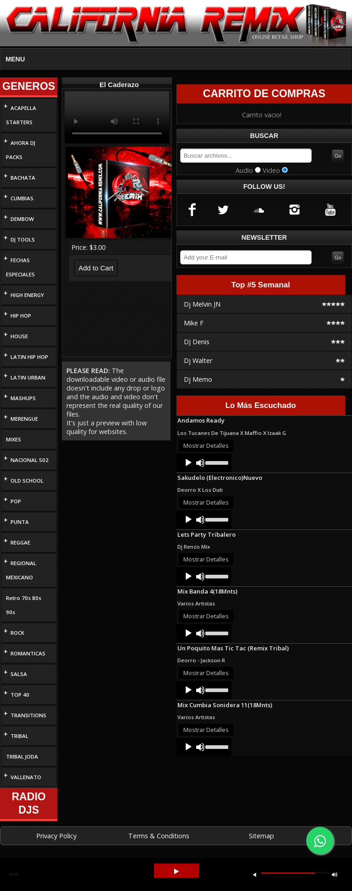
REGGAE (20, 542)
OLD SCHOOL (27, 480)
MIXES (13, 439)
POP (16, 501)
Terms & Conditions (158, 835)
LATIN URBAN (28, 377)
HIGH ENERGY (27, 295)
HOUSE (19, 336)
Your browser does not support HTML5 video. (117, 117)
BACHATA (23, 177)
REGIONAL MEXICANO (21, 570)
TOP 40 (20, 694)
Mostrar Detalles (206, 445)
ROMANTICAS (28, 653)
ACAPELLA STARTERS (21, 115)
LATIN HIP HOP (29, 356)
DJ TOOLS (23, 239)
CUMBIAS (22, 198)
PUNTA (20, 521)
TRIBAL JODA (22, 756)
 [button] (176, 871)
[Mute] (200, 463)
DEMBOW (22, 218)
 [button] (254, 874)
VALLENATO (26, 777)
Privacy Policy (56, 835)
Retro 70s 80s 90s (23, 605)
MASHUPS (23, 398)
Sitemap (261, 835)
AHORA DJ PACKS (20, 149)
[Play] (188, 463)
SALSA (19, 674)
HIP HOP (21, 315)
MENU (15, 59)
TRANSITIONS (28, 715)
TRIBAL (19, 735)
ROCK (17, 632)
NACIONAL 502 (30, 459)
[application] (203, 463)
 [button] (334, 874)
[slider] (216, 462)
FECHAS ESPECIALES (20, 267)
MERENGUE (24, 418)
